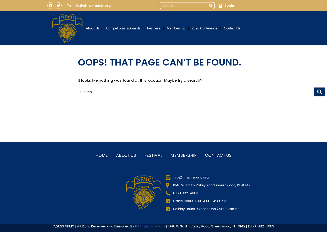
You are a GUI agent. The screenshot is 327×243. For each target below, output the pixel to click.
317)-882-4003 (261, 226)
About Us (93, 28)
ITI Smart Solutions (150, 226)
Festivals (153, 28)
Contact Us (232, 28)
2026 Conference (204, 28)
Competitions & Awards (123, 28)
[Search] (210, 5)
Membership (176, 28)
